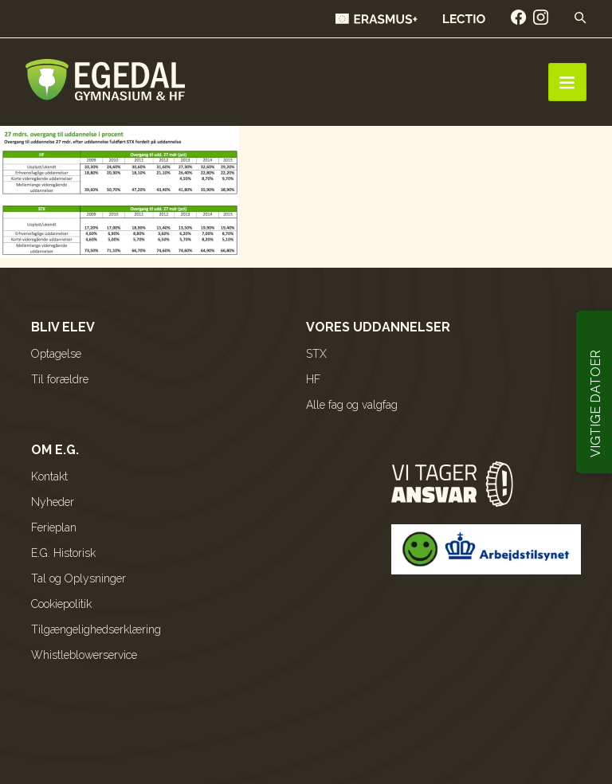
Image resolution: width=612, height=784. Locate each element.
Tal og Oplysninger (78, 578)
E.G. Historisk (63, 553)
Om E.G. (55, 449)
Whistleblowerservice (84, 655)
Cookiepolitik (61, 604)
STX (316, 353)
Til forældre (59, 379)
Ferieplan (53, 527)
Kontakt (49, 476)
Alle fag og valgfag (352, 404)
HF (313, 379)
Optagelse (56, 353)
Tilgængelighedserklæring (96, 629)
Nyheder (52, 502)
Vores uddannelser (378, 327)
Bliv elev (63, 327)
